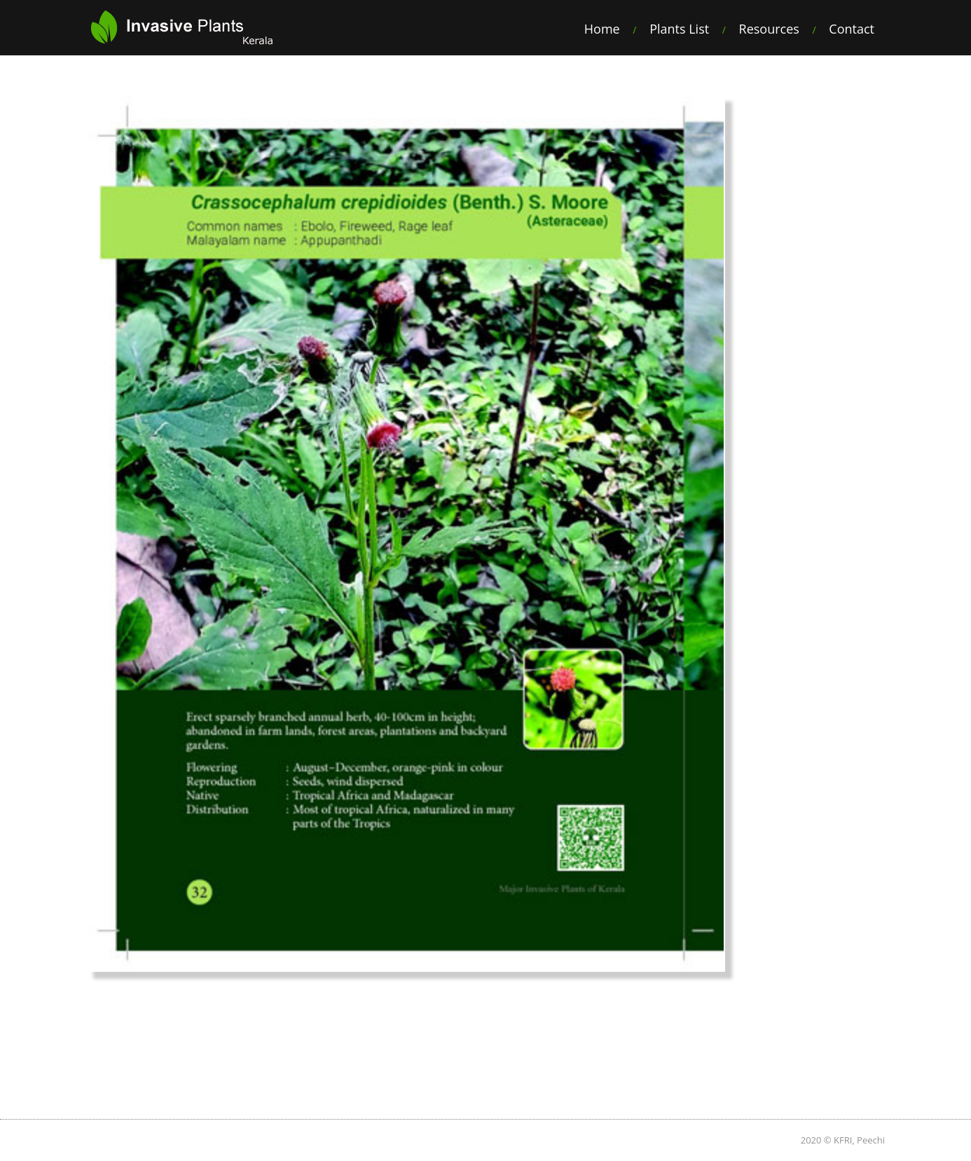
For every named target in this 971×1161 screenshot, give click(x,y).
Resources (769, 28)
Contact (851, 28)
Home (602, 28)
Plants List (679, 28)
